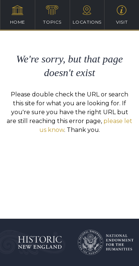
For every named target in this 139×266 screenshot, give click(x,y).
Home (17, 15)
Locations (87, 15)
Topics (52, 15)
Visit (122, 15)
